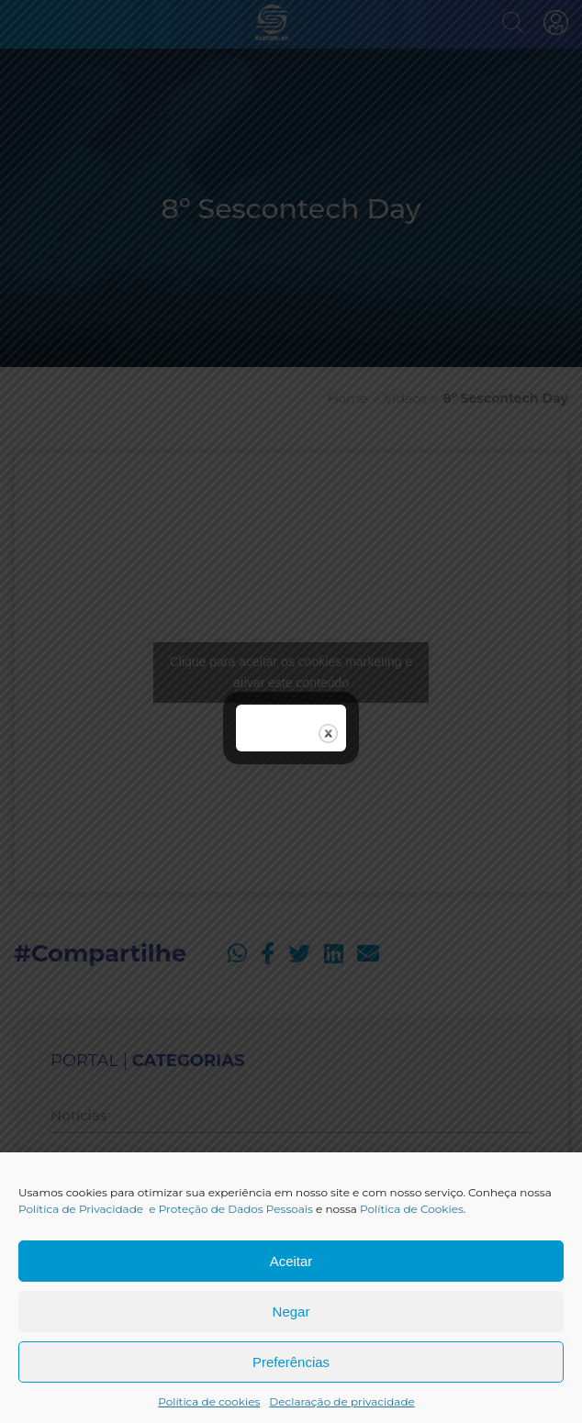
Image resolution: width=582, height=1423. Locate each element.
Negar (291, 1311)
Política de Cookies (412, 1209)
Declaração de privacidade (342, 1401)
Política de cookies (209, 1401)
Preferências (291, 1362)
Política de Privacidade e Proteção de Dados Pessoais (165, 1209)
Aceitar (291, 1261)
